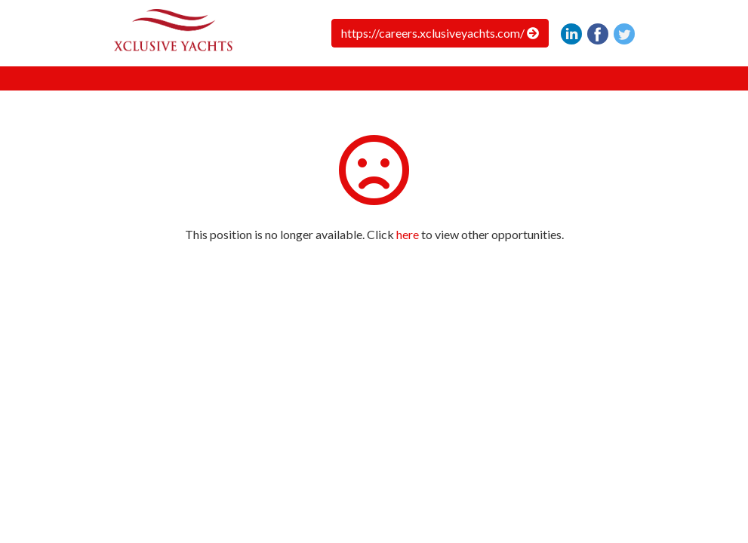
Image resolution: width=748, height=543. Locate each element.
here (407, 234)
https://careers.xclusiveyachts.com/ (440, 33)
